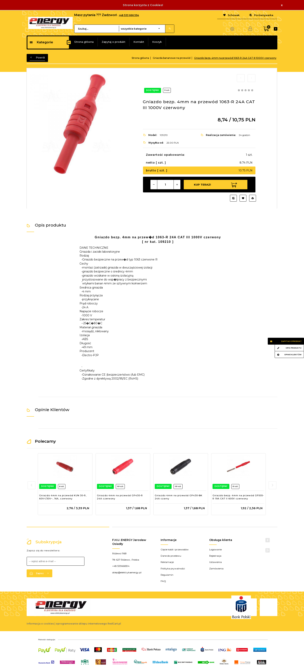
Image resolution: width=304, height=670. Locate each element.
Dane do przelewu (171, 555)
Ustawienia (215, 562)
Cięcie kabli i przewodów (175, 549)
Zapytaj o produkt (113, 41)
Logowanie (215, 549)
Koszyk (157, 41)
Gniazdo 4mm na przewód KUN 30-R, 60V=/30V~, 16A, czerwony (63, 497)
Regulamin (167, 574)
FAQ (163, 581)
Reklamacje (167, 562)
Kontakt (138, 41)
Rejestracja (215, 555)
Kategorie (41, 42)
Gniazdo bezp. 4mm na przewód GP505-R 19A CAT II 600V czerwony (238, 497)
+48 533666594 (120, 565)
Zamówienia (216, 568)
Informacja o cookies (40, 623)
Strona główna (84, 41)
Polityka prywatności (173, 568)
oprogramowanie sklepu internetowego (81, 623)
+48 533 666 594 (129, 15)
